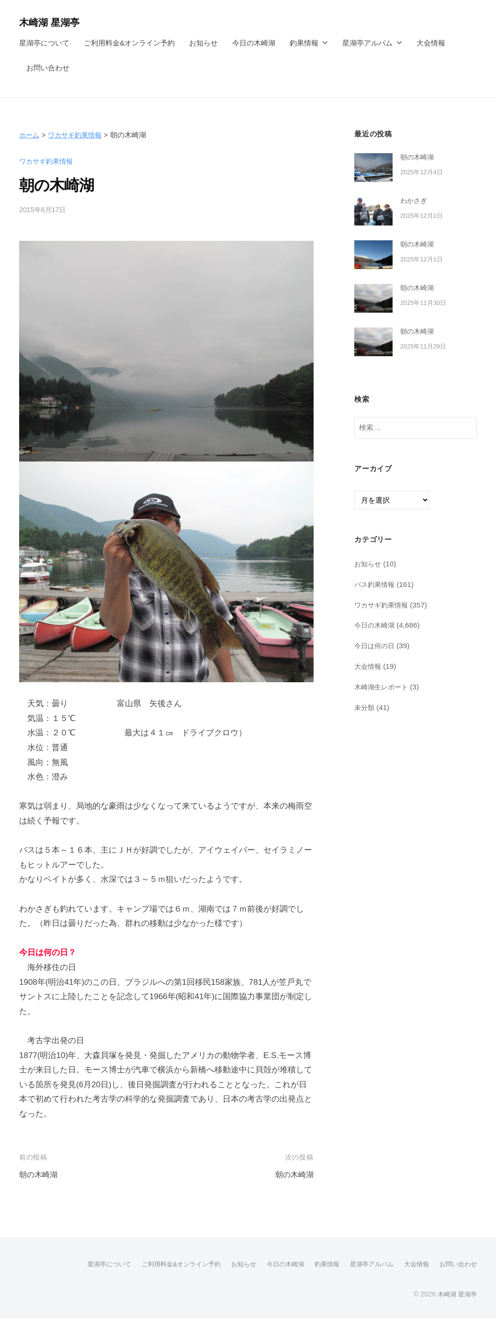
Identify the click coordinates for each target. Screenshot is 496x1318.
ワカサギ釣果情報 (78, 135)
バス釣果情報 (375, 584)
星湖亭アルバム (367, 43)
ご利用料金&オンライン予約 (129, 43)
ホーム (30, 135)
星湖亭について (44, 43)
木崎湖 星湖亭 (52, 22)
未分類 (365, 707)
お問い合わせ (47, 68)
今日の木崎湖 (253, 43)
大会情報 (431, 43)
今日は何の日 (375, 646)
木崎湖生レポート (383, 687)
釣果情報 (304, 43)
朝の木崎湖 (39, 1174)
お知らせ (203, 43)
